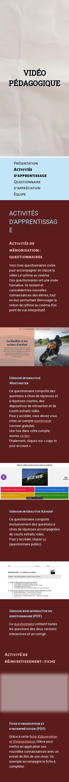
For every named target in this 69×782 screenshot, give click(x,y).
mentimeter (43, 421)
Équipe (20, 194)
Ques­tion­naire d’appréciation (27, 185)
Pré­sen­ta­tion (26, 163)
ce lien (25, 436)
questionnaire (24, 624)
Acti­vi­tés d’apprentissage (30, 172)
